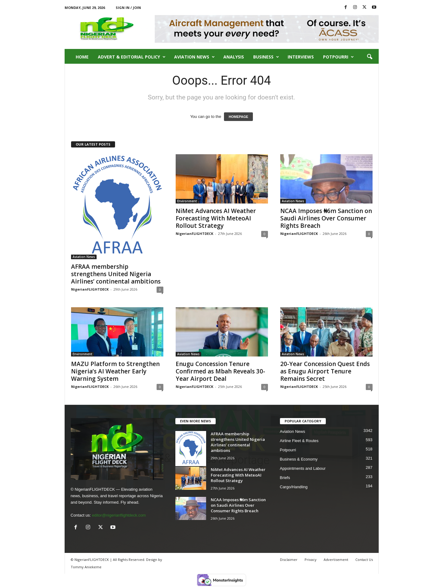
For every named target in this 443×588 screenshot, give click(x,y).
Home (82, 57)
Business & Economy (299, 459)
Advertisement (336, 559)
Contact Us (364, 559)
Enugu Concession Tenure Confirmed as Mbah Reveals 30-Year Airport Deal (220, 371)
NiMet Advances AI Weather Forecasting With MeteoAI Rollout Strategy (216, 218)
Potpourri (338, 57)
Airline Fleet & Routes (299, 440)
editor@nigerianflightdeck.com (119, 515)
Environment (187, 201)
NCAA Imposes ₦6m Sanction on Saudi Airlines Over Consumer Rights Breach (326, 218)
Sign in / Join (128, 7)
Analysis (233, 57)
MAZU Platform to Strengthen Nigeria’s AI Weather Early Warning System (115, 371)
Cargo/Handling (294, 487)
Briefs (285, 477)
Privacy (311, 559)
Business (266, 57)
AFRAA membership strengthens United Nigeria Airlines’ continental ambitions (116, 274)
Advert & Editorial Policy (132, 57)
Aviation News (194, 57)
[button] (369, 57)
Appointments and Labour (303, 468)
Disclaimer (288, 559)
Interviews (301, 57)
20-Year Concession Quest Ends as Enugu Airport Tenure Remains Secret (325, 371)
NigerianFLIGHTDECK (90, 289)
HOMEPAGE (238, 117)
